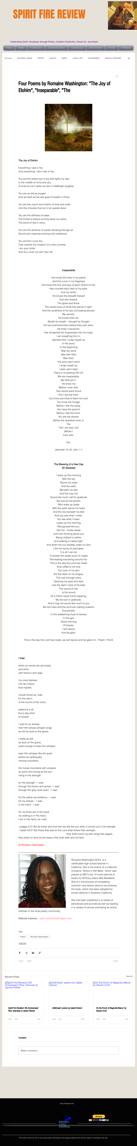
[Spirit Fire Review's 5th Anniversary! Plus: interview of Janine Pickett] (24, 992)
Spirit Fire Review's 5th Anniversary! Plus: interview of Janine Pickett (23, 1009)
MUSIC (64, 58)
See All (129, 976)
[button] (129, 58)
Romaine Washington (39, 936)
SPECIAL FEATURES (113, 58)
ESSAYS (53, 58)
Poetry (23, 936)
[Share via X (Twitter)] (26, 952)
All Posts (8, 58)
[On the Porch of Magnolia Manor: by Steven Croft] (112, 992)
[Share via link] (39, 952)
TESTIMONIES (93, 58)
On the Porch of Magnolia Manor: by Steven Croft (111, 1009)
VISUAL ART (78, 58)
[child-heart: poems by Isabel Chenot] (68, 992)
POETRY (40, 58)
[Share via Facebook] (19, 952)
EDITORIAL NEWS (24, 58)
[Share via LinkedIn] (33, 952)
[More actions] (117, 76)
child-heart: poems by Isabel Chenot (67, 1008)
